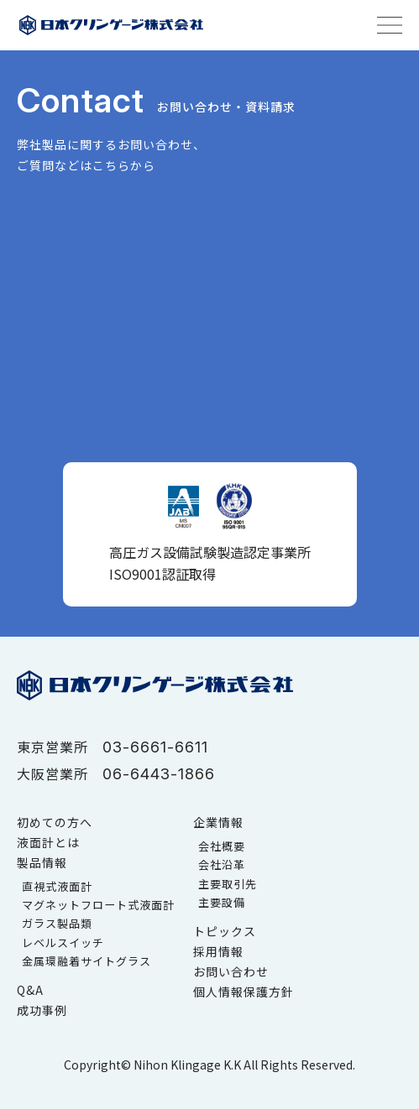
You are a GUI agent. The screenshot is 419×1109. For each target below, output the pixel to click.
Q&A (30, 989)
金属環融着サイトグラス (86, 961)
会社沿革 (221, 864)
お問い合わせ (231, 971)
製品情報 (42, 862)
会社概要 (221, 846)
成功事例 (42, 1010)
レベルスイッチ (63, 942)
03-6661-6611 (155, 747)
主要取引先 (227, 884)
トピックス (224, 931)
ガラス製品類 (57, 923)
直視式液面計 (57, 886)
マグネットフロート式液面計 (98, 905)
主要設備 (221, 902)
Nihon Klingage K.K (187, 1064)
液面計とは (48, 842)
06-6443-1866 (158, 774)
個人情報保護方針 (243, 991)
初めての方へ (54, 822)
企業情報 (218, 822)
